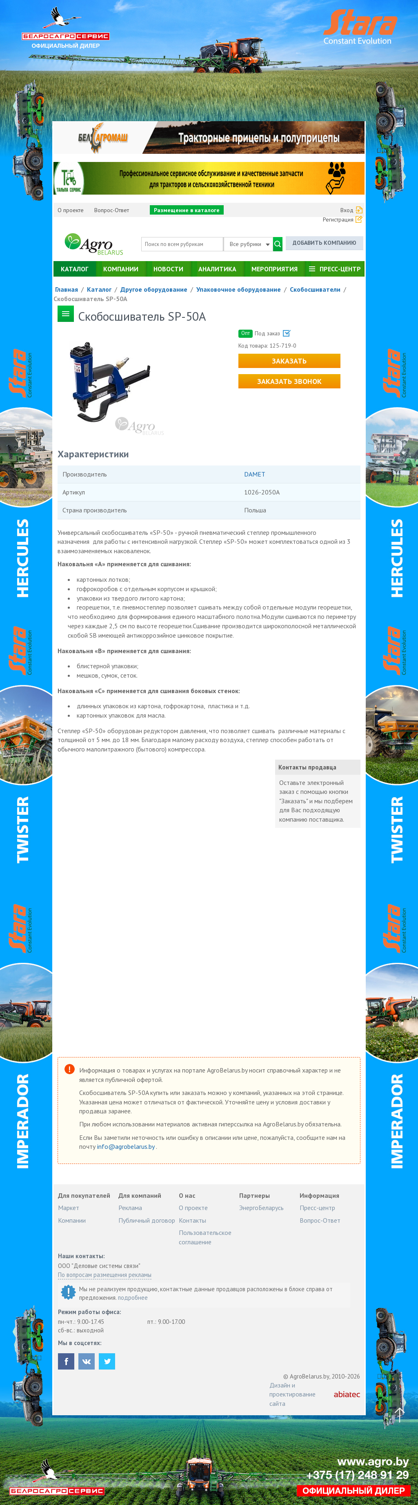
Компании (120, 269)
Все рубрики (250, 244)
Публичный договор (146, 1220)
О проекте (71, 210)
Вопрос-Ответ (111, 210)
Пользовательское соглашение (205, 1237)
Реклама (130, 1208)
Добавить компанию (324, 242)
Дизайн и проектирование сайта (292, 1394)
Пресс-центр (340, 269)
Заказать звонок (289, 381)
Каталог (74, 269)
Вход (347, 210)
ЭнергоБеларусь (261, 1208)
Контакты (192, 1220)
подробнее (133, 1297)
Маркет (68, 1208)
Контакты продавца (307, 767)
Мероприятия (274, 269)
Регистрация (338, 219)
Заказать (289, 361)
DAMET (254, 474)
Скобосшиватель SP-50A (90, 299)
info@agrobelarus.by (126, 1146)
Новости (168, 269)
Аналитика (217, 269)
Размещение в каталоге (187, 210)
